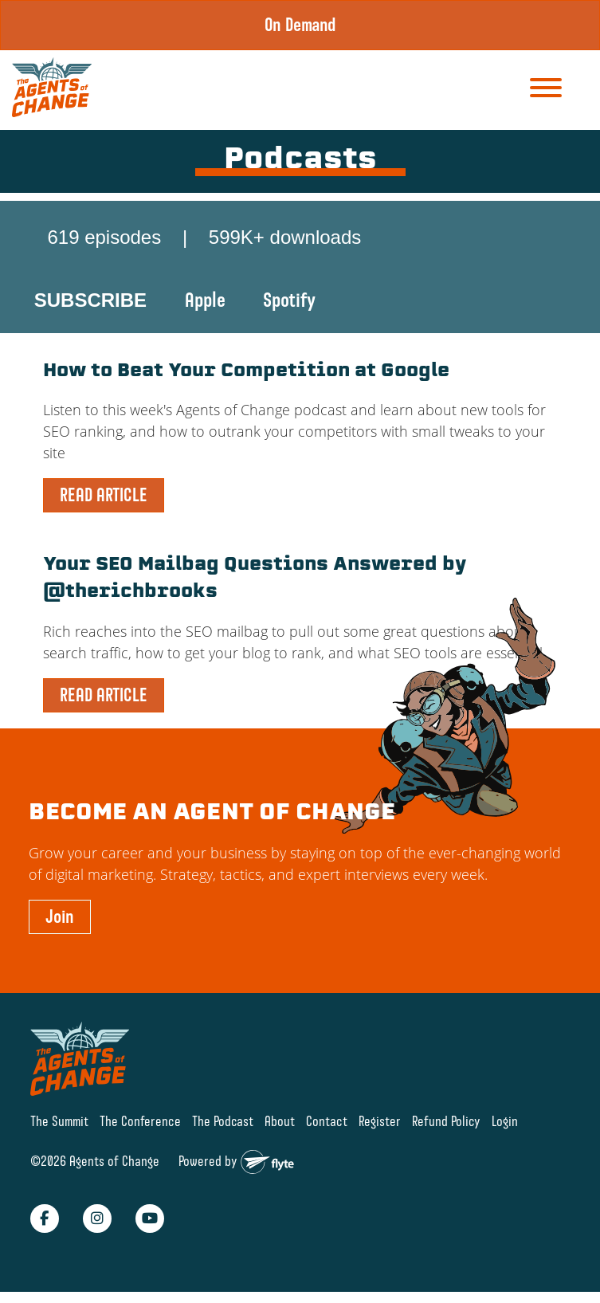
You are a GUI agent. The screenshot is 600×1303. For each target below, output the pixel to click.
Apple (205, 300)
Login (505, 1121)
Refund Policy (446, 1121)
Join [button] (59, 916)
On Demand (300, 24)
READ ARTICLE (103, 494)
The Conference (140, 1121)
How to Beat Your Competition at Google (246, 372)
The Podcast (222, 1121)
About (280, 1121)
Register (380, 1121)
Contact (326, 1121)
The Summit (59, 1121)
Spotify (289, 300)
